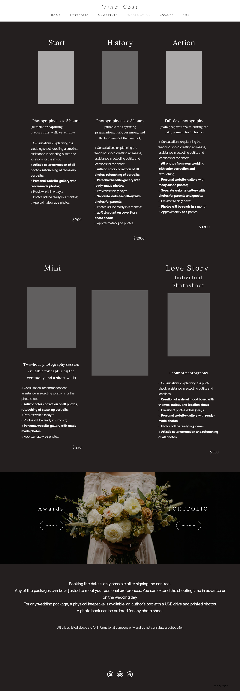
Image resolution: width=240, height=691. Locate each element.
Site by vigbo (221, 682)
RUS (186, 17)
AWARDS (167, 17)
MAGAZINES (108, 17)
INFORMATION (139, 17)
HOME (56, 17)
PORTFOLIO (79, 17)
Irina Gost (120, 9)
